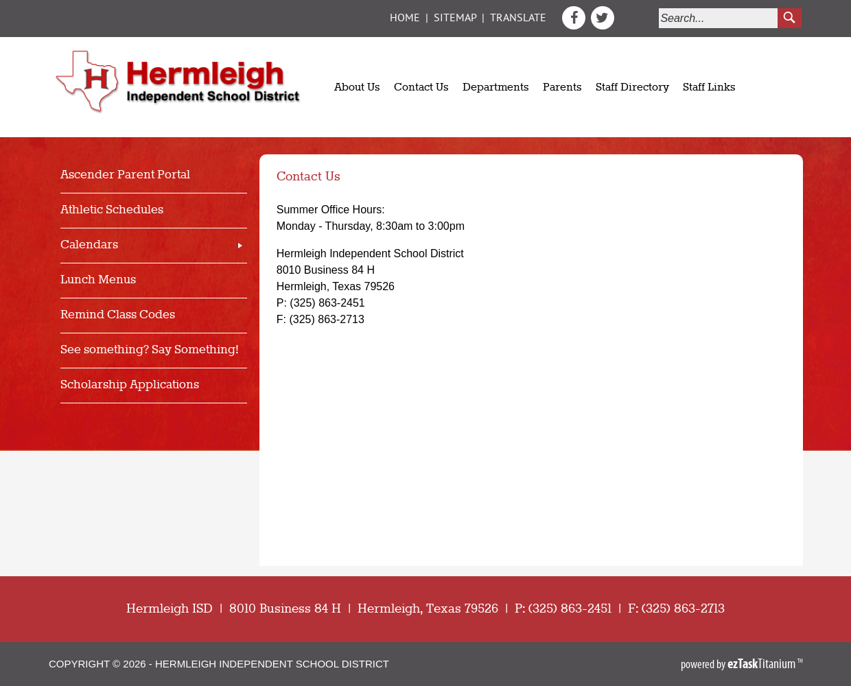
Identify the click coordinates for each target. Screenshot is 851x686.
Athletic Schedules (111, 210)
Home (405, 18)
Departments (496, 88)
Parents (562, 88)
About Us (357, 88)
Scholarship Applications (129, 385)
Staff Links (709, 88)
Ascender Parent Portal (125, 175)
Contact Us (421, 88)
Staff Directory (632, 88)
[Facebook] (575, 26)
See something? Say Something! (149, 350)
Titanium (762, 663)
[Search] (718, 18)
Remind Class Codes (117, 315)
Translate (518, 18)
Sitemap (455, 18)
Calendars (89, 245)
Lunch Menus (98, 280)
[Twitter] (602, 26)
